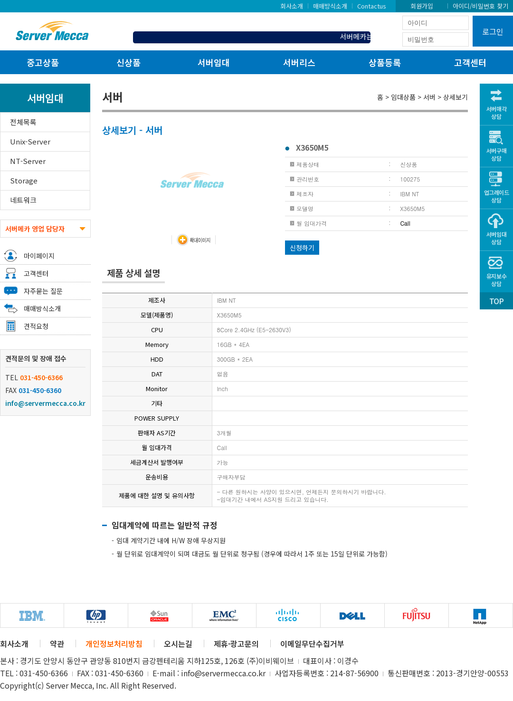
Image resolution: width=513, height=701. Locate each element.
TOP (496, 301)
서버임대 (214, 62)
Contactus (371, 5)
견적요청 (36, 326)
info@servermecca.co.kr (45, 403)
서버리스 (299, 62)
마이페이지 (39, 255)
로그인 (493, 31)
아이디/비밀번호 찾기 (480, 5)
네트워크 (23, 200)
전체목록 (23, 122)
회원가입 (421, 5)
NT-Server (28, 161)
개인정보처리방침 (114, 643)
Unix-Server (30, 141)
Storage (24, 180)
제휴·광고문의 (236, 643)
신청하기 (302, 247)
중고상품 (43, 62)
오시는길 (178, 643)
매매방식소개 (330, 5)
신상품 (128, 62)
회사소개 (291, 5)
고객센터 (470, 62)
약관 (57, 643)
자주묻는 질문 (43, 291)
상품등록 (385, 62)
